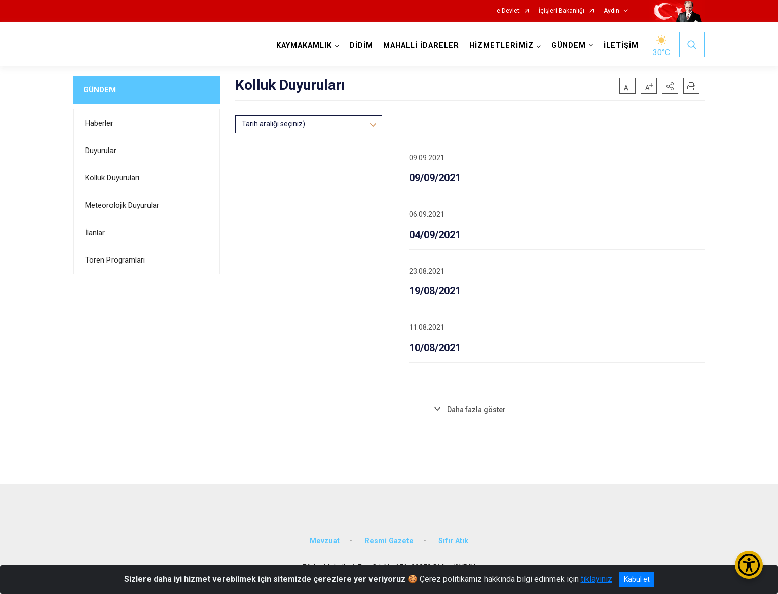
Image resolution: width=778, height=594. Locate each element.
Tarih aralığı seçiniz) (273, 124)
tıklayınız (596, 579)
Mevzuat (325, 541)
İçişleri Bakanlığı (561, 11)
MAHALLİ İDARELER (421, 45)
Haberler (99, 123)
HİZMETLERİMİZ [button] (501, 45)
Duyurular (100, 150)
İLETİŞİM (621, 45)
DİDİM (361, 45)
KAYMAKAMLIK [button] (304, 45)
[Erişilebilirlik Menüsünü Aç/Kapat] (749, 565)
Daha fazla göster (476, 409)
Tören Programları (115, 260)
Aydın (611, 11)
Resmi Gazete (389, 541)
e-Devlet (508, 11)
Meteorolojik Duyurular (122, 205)
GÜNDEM (99, 89)
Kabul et (637, 579)
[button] (670, 86)
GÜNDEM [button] (568, 45)
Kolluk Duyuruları (112, 177)
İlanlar (95, 232)
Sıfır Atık (453, 541)
